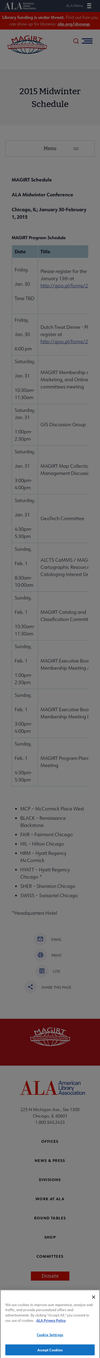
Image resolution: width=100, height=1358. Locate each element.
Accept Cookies (50, 1352)
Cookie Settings (50, 1337)
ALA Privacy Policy (51, 1323)
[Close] (93, 1299)
